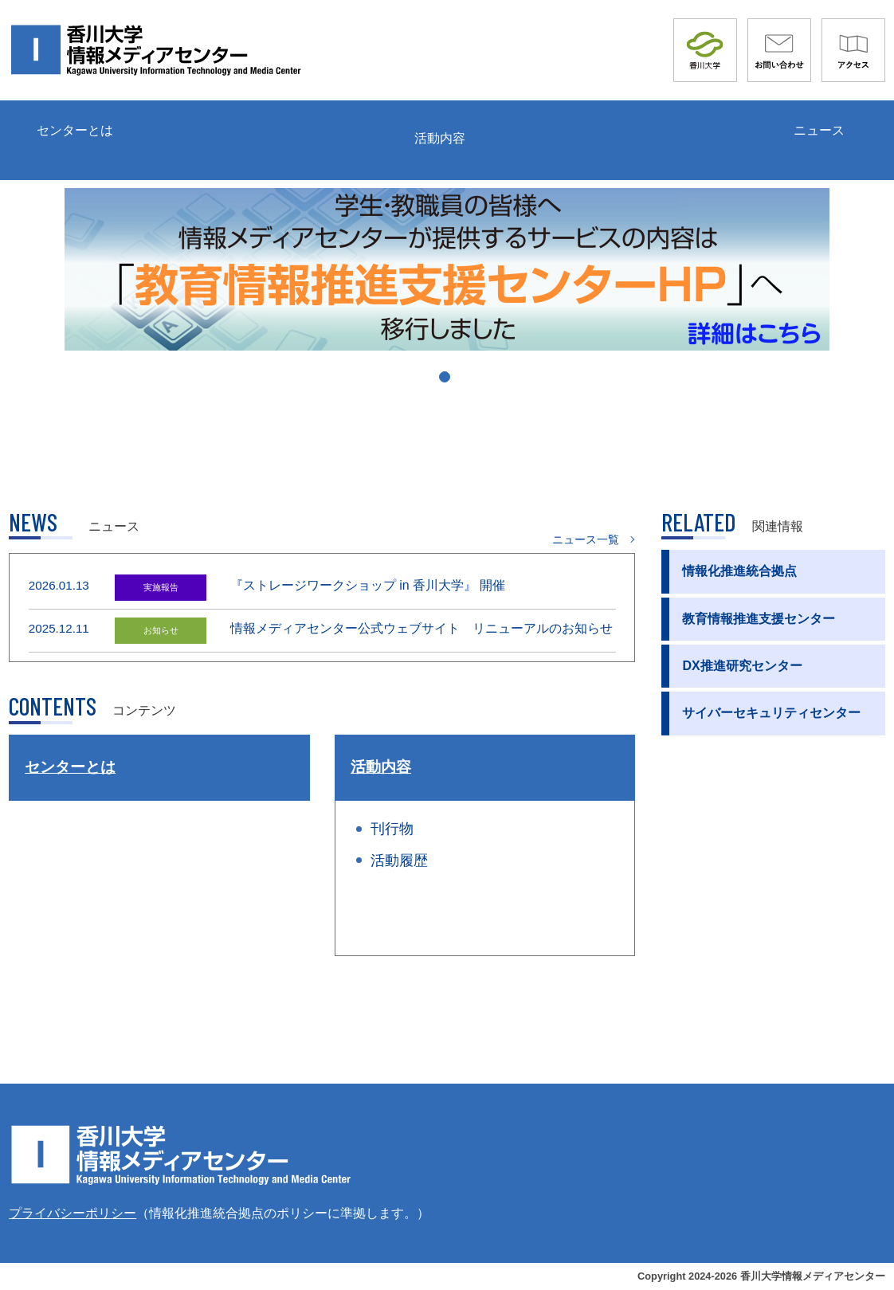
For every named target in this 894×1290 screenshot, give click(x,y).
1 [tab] (450, 383)
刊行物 (392, 829)
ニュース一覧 (585, 539)
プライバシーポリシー (72, 1213)
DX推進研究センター (742, 665)
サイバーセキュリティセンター (771, 712)
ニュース (819, 130)
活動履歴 (399, 860)
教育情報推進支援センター (758, 618)
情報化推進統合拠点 (739, 571)
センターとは (75, 130)
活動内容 (439, 138)
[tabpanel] (447, 269)
